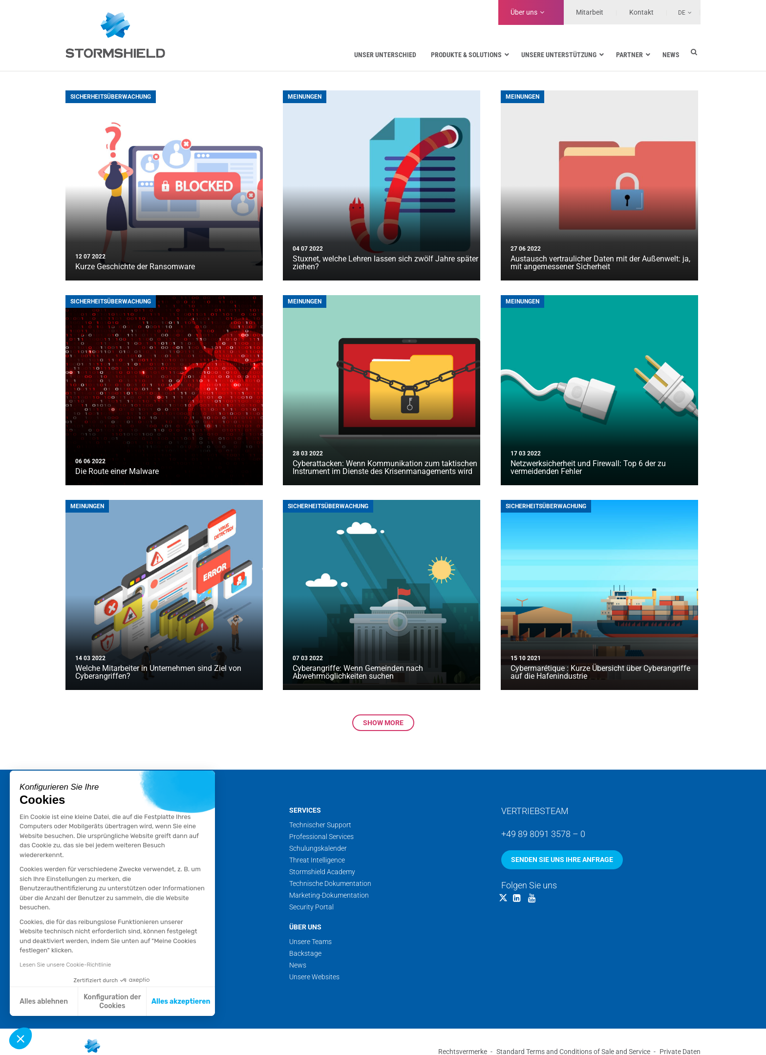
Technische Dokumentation (330, 883)
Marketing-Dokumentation (329, 895)
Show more (383, 723)
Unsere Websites (314, 977)
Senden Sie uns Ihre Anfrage (562, 859)
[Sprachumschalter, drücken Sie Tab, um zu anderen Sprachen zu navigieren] (679, 12)
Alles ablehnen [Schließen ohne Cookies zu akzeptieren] (44, 1001)
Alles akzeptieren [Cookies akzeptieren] (181, 1001)
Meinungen (304, 96)
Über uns (524, 12)
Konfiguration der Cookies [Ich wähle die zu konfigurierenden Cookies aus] (112, 1001)
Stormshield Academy (322, 872)
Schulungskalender (318, 848)
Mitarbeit (589, 12)
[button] (20, 1038)
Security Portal (311, 907)
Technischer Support (320, 825)
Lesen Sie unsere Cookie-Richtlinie (65, 964)
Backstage (305, 953)
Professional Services (321, 836)
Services (305, 810)
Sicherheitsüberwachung (110, 96)
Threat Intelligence (317, 860)
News (297, 965)
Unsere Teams (310, 942)
